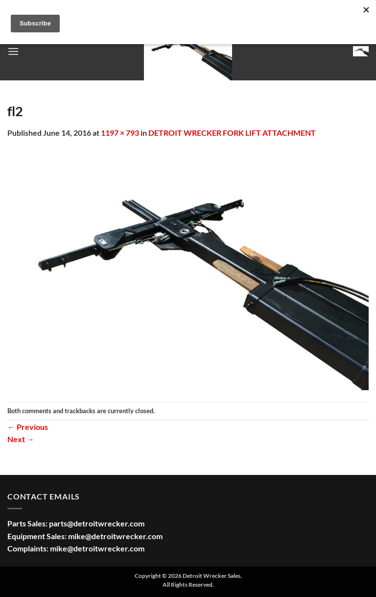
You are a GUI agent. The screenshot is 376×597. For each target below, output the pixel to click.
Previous (27, 426)
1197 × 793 (120, 132)
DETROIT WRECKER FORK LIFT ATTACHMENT (232, 132)
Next (20, 439)
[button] (13, 51)
